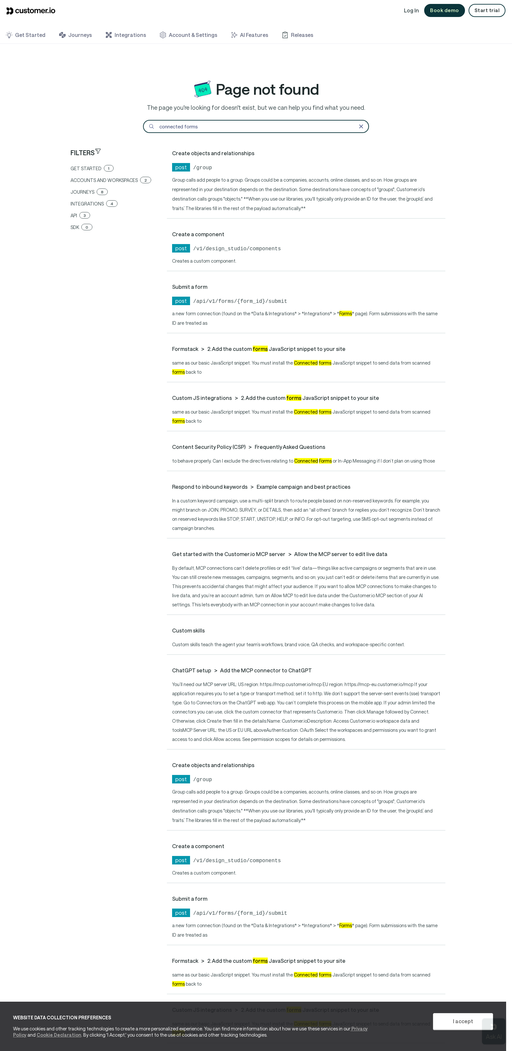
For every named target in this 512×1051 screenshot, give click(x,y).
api (80, 215)
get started (92, 168)
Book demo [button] (444, 10)
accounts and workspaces (111, 180)
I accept (463, 1021)
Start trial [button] (487, 10)
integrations (94, 203)
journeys (89, 192)
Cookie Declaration (59, 1035)
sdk (81, 227)
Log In (411, 10)
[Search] (256, 126)
